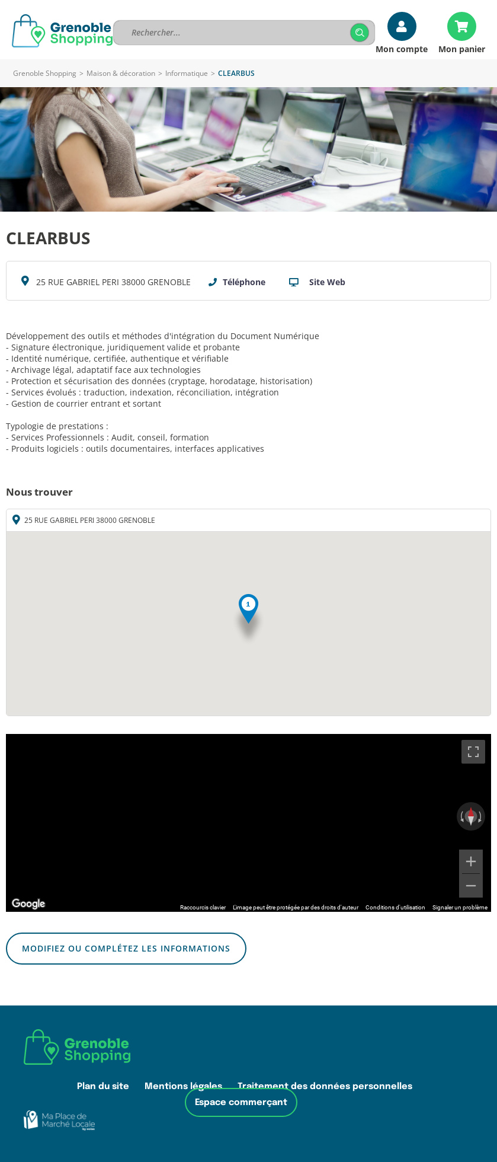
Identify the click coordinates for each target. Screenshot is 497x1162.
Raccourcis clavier (203, 907)
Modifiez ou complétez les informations (126, 948)
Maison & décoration (120, 73)
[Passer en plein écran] (473, 752)
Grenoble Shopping (44, 73)
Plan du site (103, 1086)
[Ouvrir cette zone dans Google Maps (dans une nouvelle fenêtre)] (28, 904)
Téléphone (244, 282)
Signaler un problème (460, 907)
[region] (248, 823)
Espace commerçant (241, 1102)
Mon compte (402, 48)
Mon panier (461, 48)
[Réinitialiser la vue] (471, 816)
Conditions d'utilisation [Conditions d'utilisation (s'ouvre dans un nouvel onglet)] (395, 907)
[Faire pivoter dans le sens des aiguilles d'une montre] (481, 816)
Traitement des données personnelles (325, 1086)
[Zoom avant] (471, 861)
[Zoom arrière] (471, 886)
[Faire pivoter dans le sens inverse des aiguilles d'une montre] (461, 816)
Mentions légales (183, 1086)
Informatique (186, 73)
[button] (248, 620)
